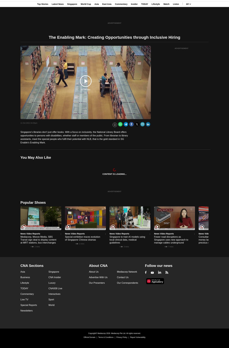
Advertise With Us (98, 277)
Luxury (51, 283)
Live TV (24, 299)
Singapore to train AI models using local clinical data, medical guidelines (127, 240)
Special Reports (28, 305)
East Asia (107, 16)
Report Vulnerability (137, 337)
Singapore (72, 16)
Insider (134, 16)
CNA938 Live (55, 288)
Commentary (121, 16)
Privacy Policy (121, 337)
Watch (166, 16)
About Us (94, 272)
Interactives (54, 294)
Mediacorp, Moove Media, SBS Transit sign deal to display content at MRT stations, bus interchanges (38, 240)
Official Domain (89, 337)
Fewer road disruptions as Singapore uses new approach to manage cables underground (171, 240)
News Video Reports (30, 234)
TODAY (144, 16)
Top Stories (42, 16)
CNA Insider (54, 277)
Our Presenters (97, 283)
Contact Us (123, 277)
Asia (96, 16)
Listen (176, 16)
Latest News (58, 16)
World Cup (86, 16)
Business (25, 277)
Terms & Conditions (105, 337)
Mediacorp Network (127, 272)
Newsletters (26, 310)
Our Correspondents (127, 283)
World (51, 305)
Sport (51, 299)
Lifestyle (156, 16)
